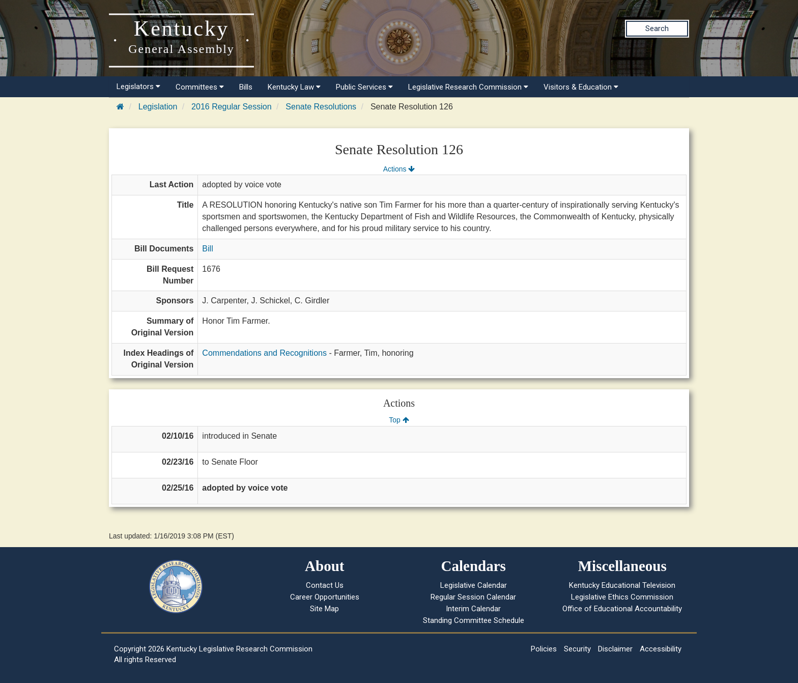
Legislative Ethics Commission (622, 597)
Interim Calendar (473, 608)
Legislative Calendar (473, 585)
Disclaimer (615, 648)
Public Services (364, 87)
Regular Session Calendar (473, 597)
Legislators (138, 86)
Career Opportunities (324, 597)
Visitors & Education (581, 87)
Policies (544, 648)
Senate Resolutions (321, 106)
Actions (399, 169)
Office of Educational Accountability (622, 608)
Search (657, 28)
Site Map (324, 608)
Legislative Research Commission (468, 87)
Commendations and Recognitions (264, 353)
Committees (200, 87)
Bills (245, 87)
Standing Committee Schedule (473, 620)
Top (399, 420)
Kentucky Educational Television (622, 585)
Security (577, 648)
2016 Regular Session (231, 106)
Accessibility (660, 648)
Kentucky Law (294, 87)
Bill (207, 248)
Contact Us (325, 585)
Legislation (158, 106)
